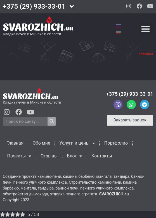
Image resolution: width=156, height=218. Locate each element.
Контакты (101, 156)
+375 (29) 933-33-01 (129, 94)
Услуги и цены (77, 143)
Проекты (19, 156)
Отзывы (49, 156)
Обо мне (41, 143)
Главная (146, 54)
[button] (146, 29)
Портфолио (116, 143)
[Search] (52, 121)
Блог (74, 156)
